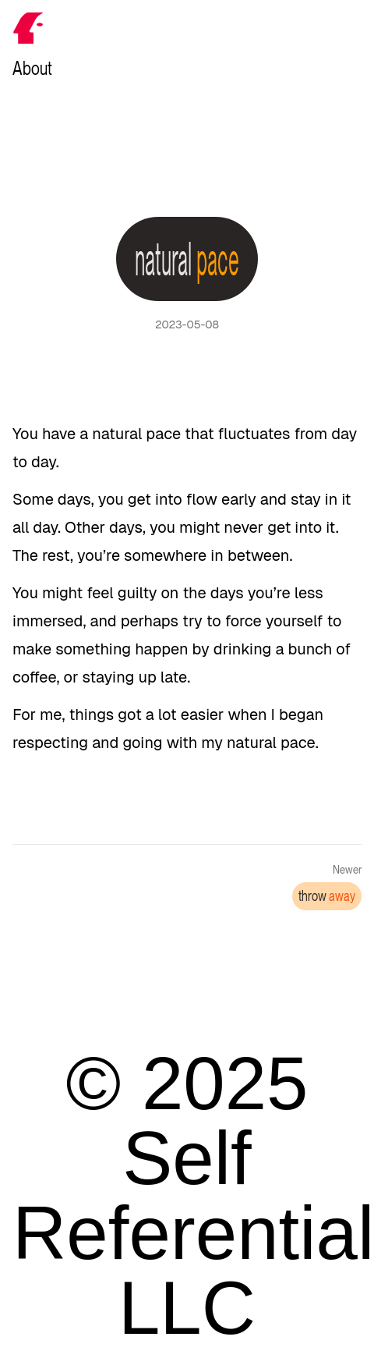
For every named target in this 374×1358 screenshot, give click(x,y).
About (32, 68)
